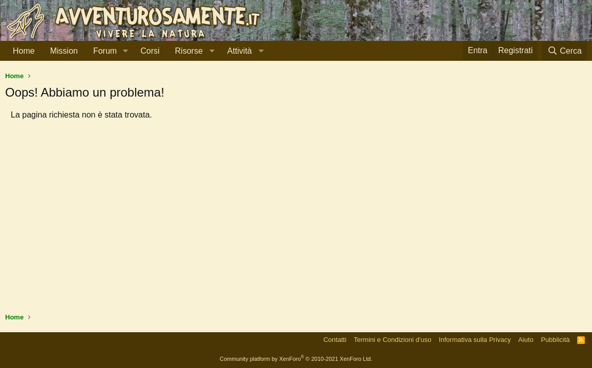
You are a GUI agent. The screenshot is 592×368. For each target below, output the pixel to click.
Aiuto (526, 339)
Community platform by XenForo (296, 359)
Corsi (149, 51)
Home (24, 51)
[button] (125, 51)
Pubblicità (555, 339)
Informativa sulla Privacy (475, 339)
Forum (105, 51)
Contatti (334, 339)
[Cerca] (564, 51)
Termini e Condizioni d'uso (392, 339)
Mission (64, 51)
